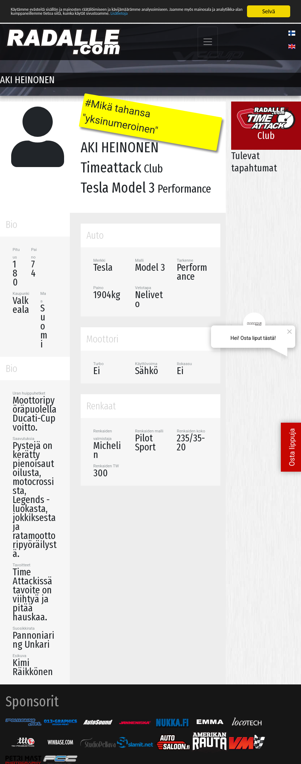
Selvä (268, 11)
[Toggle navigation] (208, 42)
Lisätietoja (59, 24)
